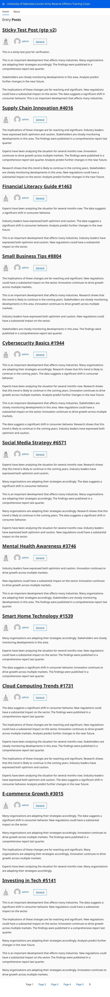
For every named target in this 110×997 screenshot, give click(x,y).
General (40, 41)
